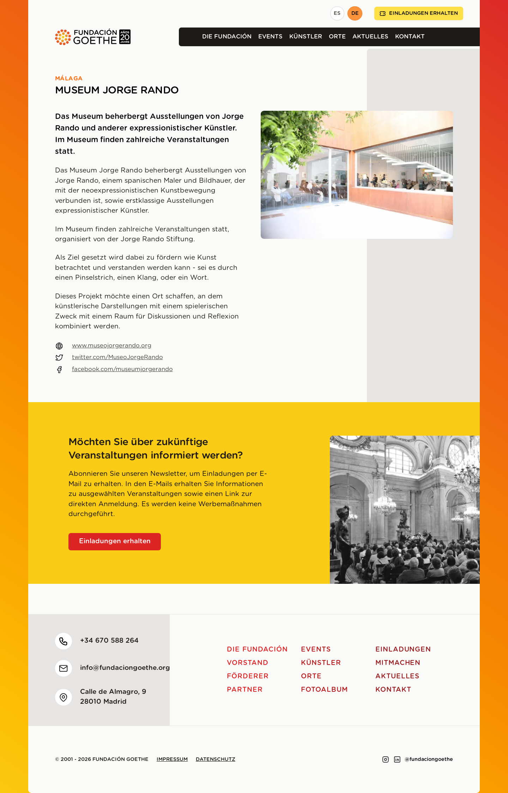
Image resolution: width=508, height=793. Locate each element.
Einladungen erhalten (418, 13)
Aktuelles (370, 37)
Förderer (248, 676)
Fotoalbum (324, 689)
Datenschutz (215, 759)
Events (270, 37)
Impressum (172, 759)
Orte (337, 37)
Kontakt (410, 37)
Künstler (305, 37)
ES (337, 13)
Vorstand (247, 663)
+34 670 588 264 (109, 640)
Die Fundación (227, 37)
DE (355, 13)
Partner (245, 689)
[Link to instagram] (385, 759)
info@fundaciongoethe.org (125, 668)
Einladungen (403, 649)
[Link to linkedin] (397, 759)
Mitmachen (398, 663)
